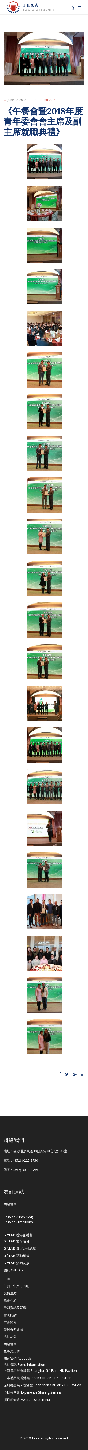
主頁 (7, 1278)
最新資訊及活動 (15, 1307)
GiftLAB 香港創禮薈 (18, 1235)
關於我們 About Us (18, 1358)
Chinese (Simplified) (18, 1217)
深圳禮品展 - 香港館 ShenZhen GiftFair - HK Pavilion (42, 1385)
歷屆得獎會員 (13, 1329)
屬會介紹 (10, 1300)
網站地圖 (10, 1204)
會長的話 (10, 1315)
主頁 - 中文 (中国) (16, 1286)
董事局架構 (12, 1351)
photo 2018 (47, 100)
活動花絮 (10, 1336)
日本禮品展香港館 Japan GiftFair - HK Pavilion (37, 1378)
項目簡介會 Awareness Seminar (27, 1399)
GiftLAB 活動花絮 (16, 1263)
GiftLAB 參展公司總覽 (20, 1248)
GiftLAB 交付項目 (16, 1241)
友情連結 (10, 1293)
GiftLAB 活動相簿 (16, 1255)
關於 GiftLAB (13, 1270)
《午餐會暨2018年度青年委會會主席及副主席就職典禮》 (43, 121)
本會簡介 (10, 1322)
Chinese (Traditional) (19, 1222)
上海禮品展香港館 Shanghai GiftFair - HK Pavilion (40, 1370)
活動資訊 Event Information (24, 1364)
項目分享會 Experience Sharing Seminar (33, 1392)
